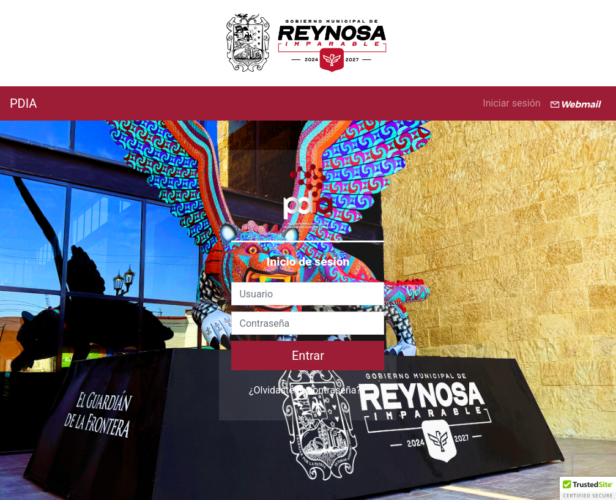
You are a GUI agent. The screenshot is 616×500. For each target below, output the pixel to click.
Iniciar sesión (511, 103)
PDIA (23, 103)
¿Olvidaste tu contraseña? (305, 390)
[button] (588, 488)
